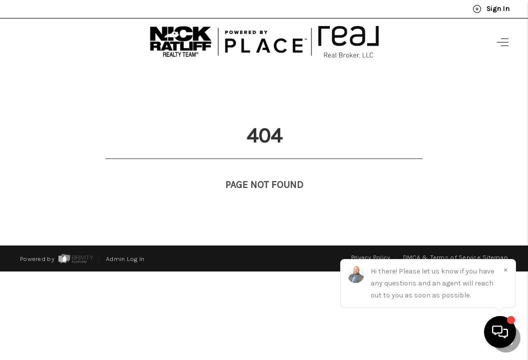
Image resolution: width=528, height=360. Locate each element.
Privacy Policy (371, 238)
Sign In (491, 9)
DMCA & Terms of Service (442, 238)
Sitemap (495, 238)
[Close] (506, 270)
